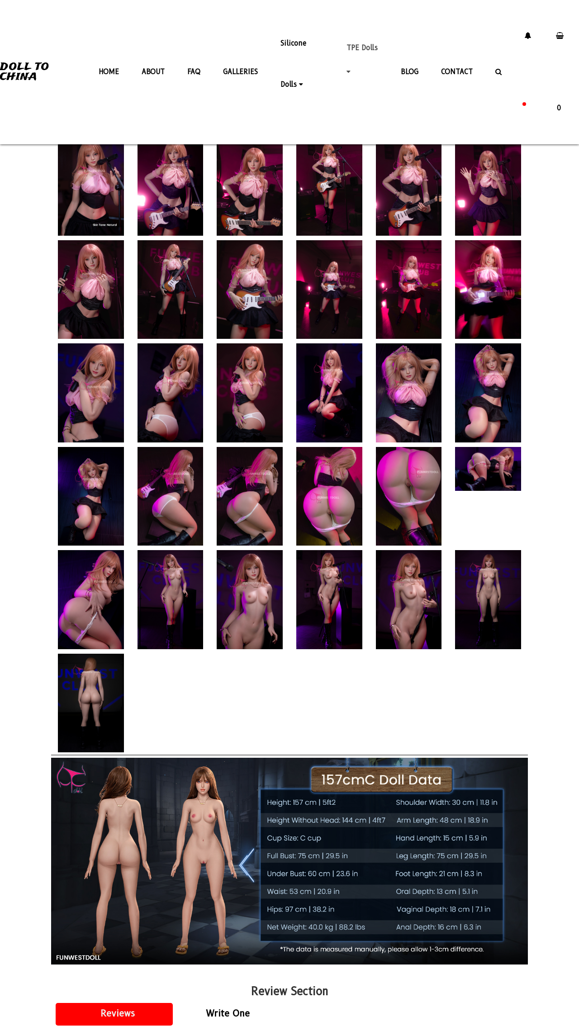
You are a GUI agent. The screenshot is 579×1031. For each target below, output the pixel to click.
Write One (228, 1013)
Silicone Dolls (293, 58)
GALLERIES (240, 70)
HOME (109, 70)
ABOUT (153, 70)
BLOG (409, 70)
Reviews (117, 1013)
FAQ (193, 70)
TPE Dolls (362, 58)
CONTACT (457, 70)
